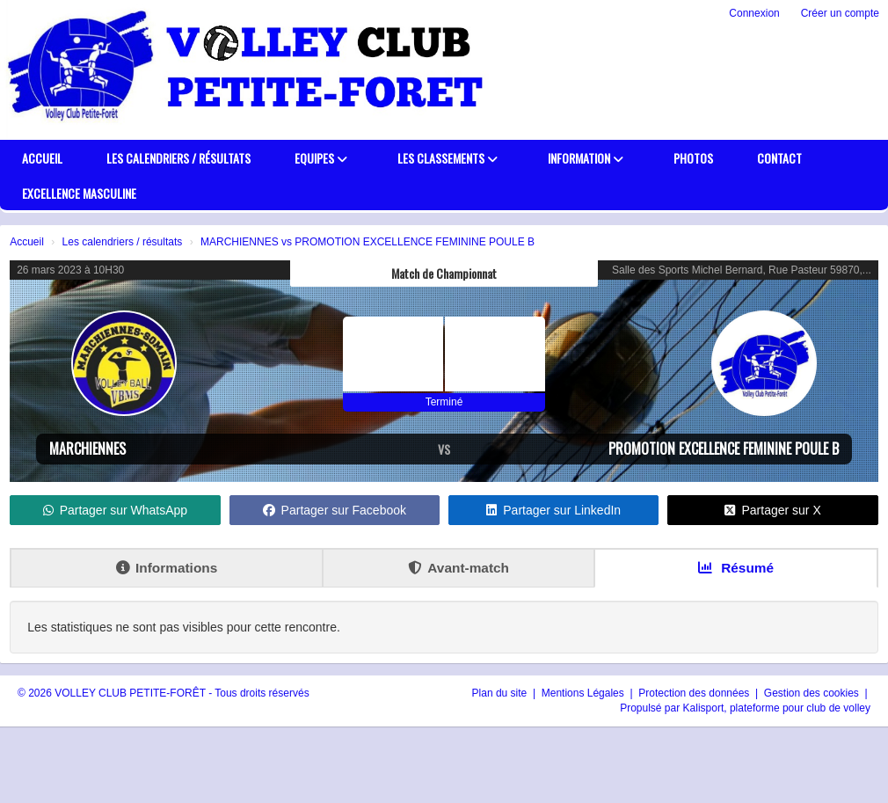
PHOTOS (693, 158)
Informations (166, 567)
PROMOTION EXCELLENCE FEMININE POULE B (723, 448)
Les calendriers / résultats (178, 158)
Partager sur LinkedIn (553, 510)
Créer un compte (840, 13)
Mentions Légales (584, 693)
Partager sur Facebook (334, 510)
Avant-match (458, 567)
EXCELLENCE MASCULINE (79, 193)
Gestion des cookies (813, 693)
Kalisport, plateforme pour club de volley (776, 708)
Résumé (736, 567)
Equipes (321, 158)
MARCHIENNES (87, 448)
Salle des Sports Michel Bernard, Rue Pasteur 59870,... (741, 270)
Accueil (42, 158)
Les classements (447, 158)
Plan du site (501, 693)
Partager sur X (772, 510)
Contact (779, 158)
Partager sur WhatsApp (115, 510)
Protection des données (695, 693)
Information (585, 158)
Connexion (754, 13)
